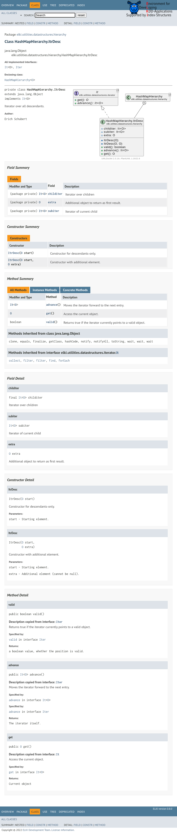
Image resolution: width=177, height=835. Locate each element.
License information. (63, 830)
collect (14, 360)
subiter (53, 211)
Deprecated (67, 5)
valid (50, 322)
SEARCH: (29, 15)
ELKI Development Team (36, 830)
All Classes (9, 13)
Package (21, 5)
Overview (7, 5)
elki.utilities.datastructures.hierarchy (41, 34)
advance (51, 304)
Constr (41, 23)
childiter (55, 194)
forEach (64, 360)
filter (28, 360)
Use (45, 5)
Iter (19, 67)
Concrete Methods (75, 290)
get (48, 313)
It (6, 67)
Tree (53, 5)
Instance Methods (45, 290)
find (52, 360)
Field (30, 23)
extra (52, 202)
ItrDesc (13, 253)
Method (53, 23)
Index (81, 5)
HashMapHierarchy (17, 80)
